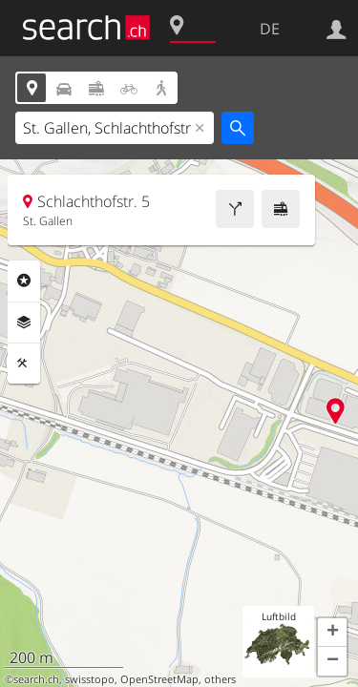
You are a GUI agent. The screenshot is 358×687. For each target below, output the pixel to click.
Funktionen (24, 364)
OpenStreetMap (159, 679)
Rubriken (24, 280)
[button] (332, 632)
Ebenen (24, 322)
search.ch (36, 679)
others (220, 679)
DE (270, 28)
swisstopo (90, 679)
